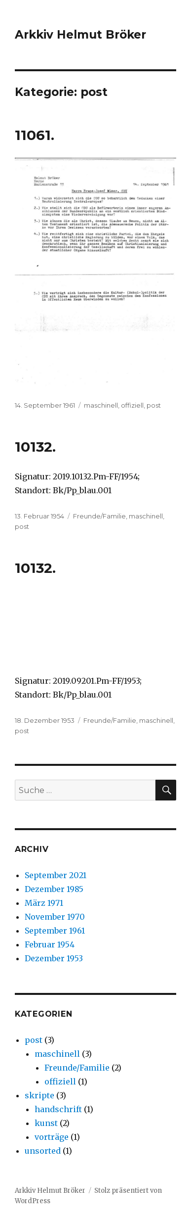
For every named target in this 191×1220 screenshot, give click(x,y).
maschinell (101, 405)
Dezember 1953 (54, 958)
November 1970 (55, 917)
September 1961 (55, 931)
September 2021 (55, 875)
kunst (46, 1123)
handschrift (58, 1109)
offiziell (132, 405)
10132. (35, 446)
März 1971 (44, 903)
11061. (34, 135)
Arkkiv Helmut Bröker (80, 35)
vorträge (52, 1137)
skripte (39, 1095)
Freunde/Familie (99, 516)
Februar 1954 (50, 944)
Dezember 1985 (54, 889)
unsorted (43, 1151)
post (154, 405)
